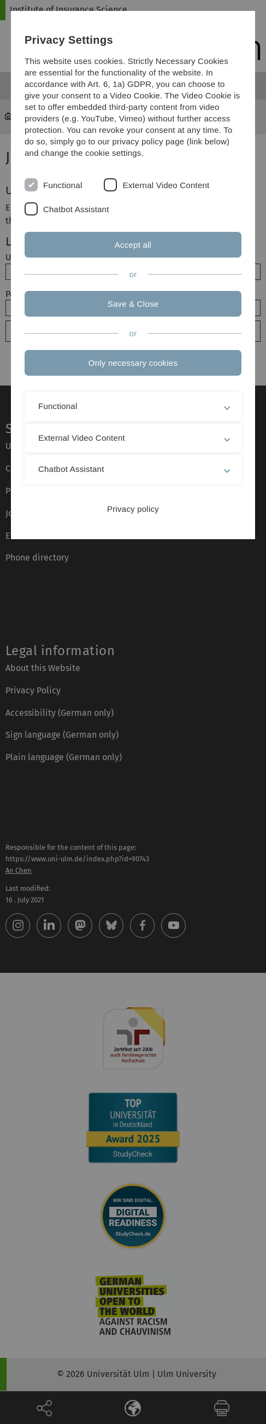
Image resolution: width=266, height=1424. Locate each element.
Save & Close (133, 303)
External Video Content (165, 185)
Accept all (133, 244)
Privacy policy (133, 508)
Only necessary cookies (133, 362)
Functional (62, 185)
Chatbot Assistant (76, 209)
